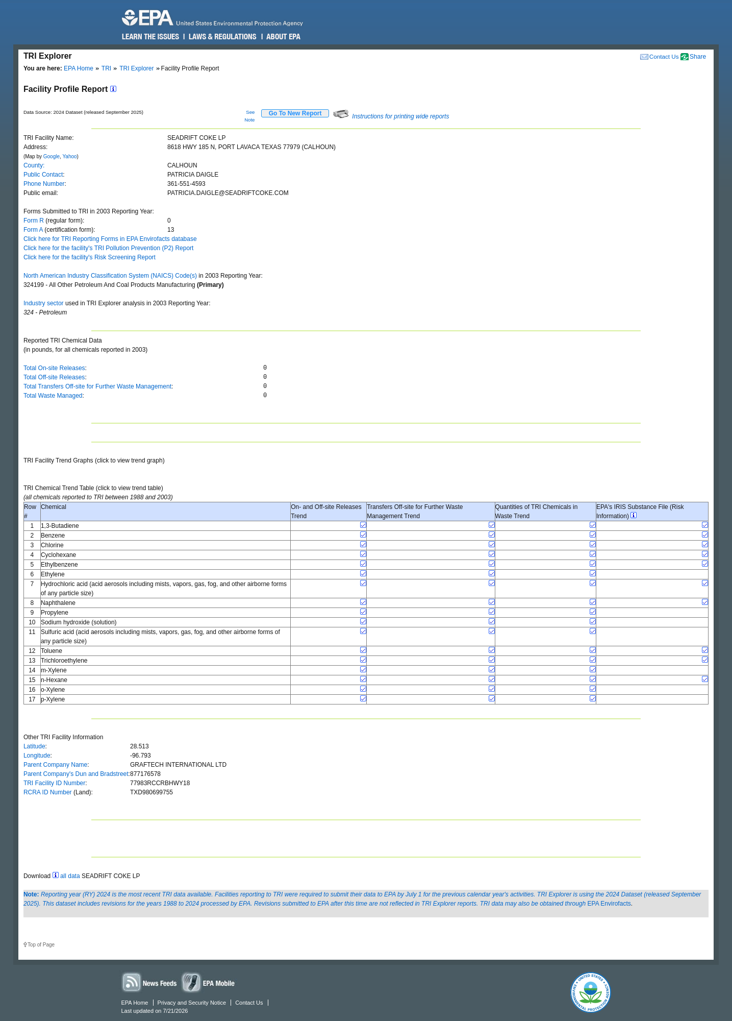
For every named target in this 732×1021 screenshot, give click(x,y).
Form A (33, 229)
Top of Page (41, 944)
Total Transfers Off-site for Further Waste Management (97, 386)
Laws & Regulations (221, 36)
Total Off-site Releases (54, 377)
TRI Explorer (136, 68)
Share (698, 56)
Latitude (34, 746)
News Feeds (149, 981)
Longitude (37, 755)
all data (70, 876)
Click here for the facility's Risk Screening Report (89, 257)
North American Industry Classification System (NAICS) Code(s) (110, 275)
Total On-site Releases (54, 368)
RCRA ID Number (47, 792)
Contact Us (664, 56)
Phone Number (44, 183)
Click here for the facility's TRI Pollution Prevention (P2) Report (108, 248)
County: (33, 165)
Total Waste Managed (53, 395)
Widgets (208, 981)
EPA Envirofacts (609, 903)
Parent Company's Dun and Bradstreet (76, 773)
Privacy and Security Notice (192, 1003)
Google (51, 156)
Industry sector (43, 303)
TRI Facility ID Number (54, 783)
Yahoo (69, 156)
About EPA (283, 36)
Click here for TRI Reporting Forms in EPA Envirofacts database (110, 238)
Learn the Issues (150, 36)
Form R (33, 220)
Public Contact (43, 174)
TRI (106, 68)
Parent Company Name (55, 764)
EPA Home (78, 68)
